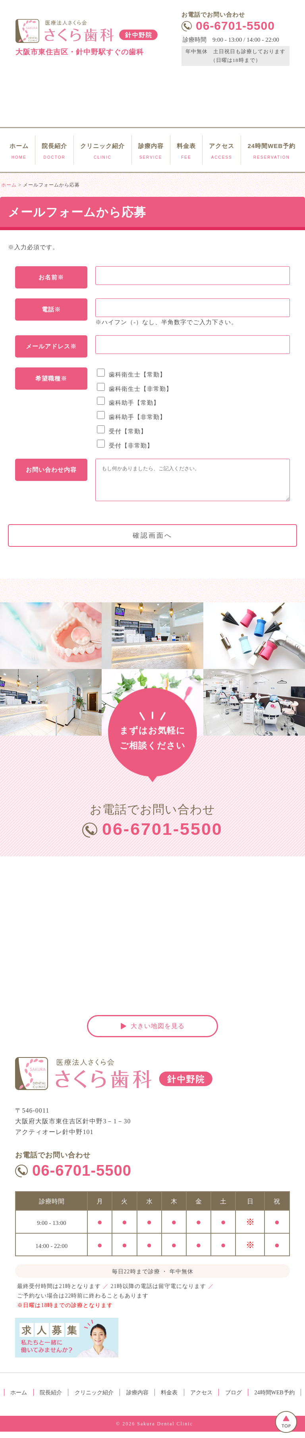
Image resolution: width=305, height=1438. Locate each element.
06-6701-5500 (163, 835)
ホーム (18, 1399)
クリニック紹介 (94, 1399)
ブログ (233, 1399)
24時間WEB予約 (275, 1399)
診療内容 (137, 1399)
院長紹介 (51, 1399)
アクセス (201, 1399)
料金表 (169, 1399)
